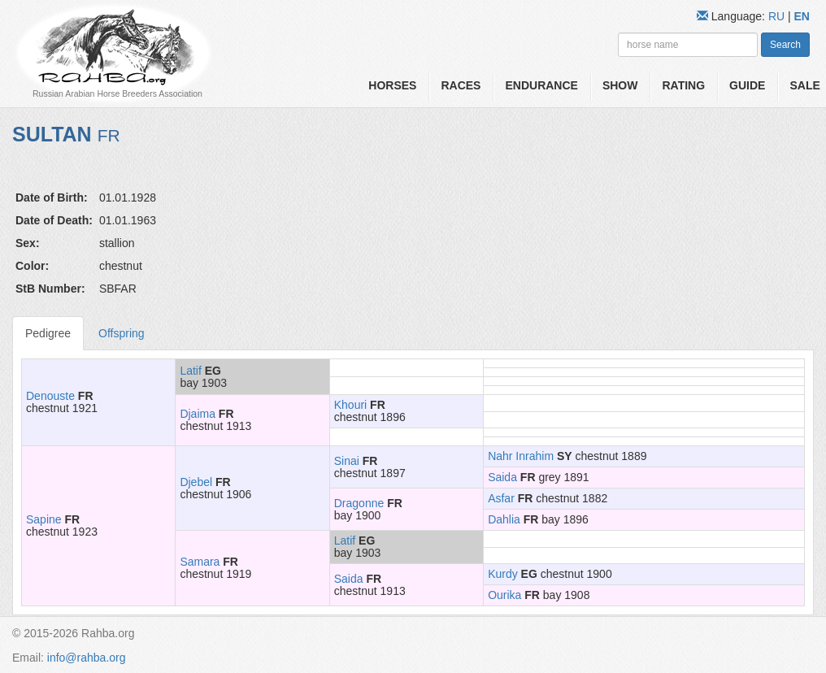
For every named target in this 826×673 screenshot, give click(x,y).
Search (785, 44)
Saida (502, 477)
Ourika (504, 594)
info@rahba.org (86, 657)
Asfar (501, 498)
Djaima (197, 413)
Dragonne (359, 503)
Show (620, 85)
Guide (747, 85)
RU (778, 16)
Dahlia (504, 519)
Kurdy (503, 573)
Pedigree (48, 333)
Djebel (196, 481)
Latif (190, 370)
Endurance (541, 85)
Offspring (121, 333)
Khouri (350, 404)
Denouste (50, 395)
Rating (683, 85)
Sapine (44, 519)
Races (460, 85)
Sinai (346, 460)
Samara (200, 561)
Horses (392, 85)
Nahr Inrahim (521, 455)
